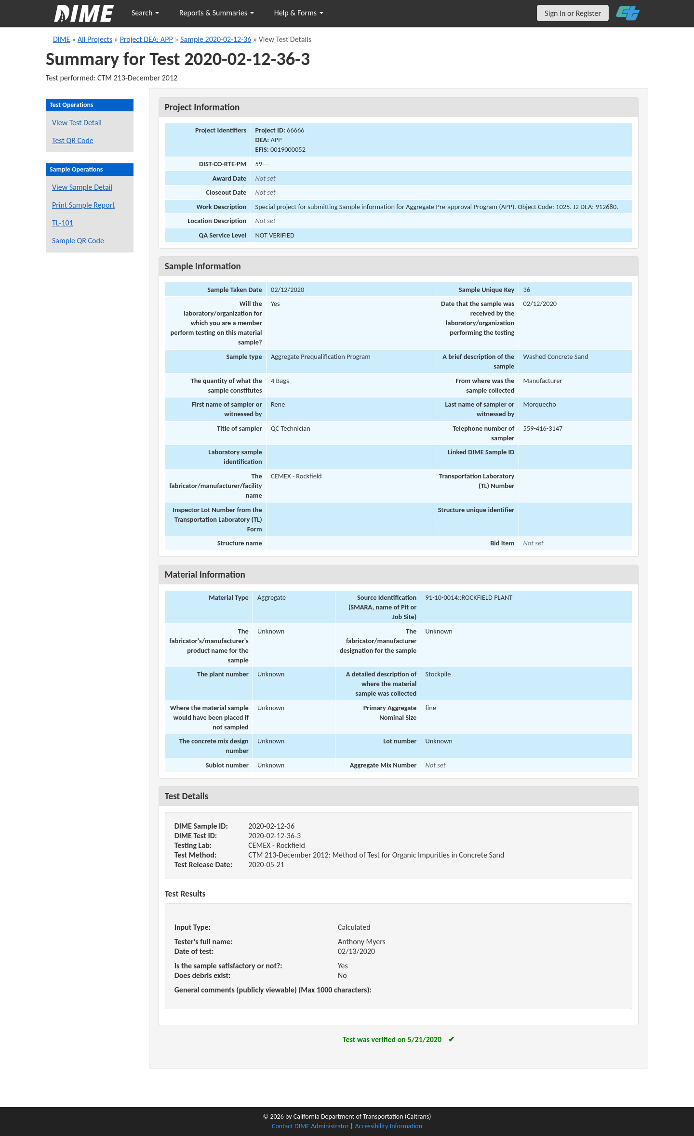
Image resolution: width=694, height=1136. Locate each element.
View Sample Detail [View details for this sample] (82, 187)
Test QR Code (72, 140)
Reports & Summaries (216, 12)
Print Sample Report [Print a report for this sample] (83, 205)
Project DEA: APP (146, 39)
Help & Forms (298, 12)
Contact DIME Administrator (310, 1126)
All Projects (95, 39)
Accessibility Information (388, 1126)
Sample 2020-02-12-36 (215, 39)
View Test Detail (77, 122)
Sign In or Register (573, 13)
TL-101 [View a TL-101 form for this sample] (62, 222)
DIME (61, 39)
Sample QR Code (78, 240)
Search (145, 12)
